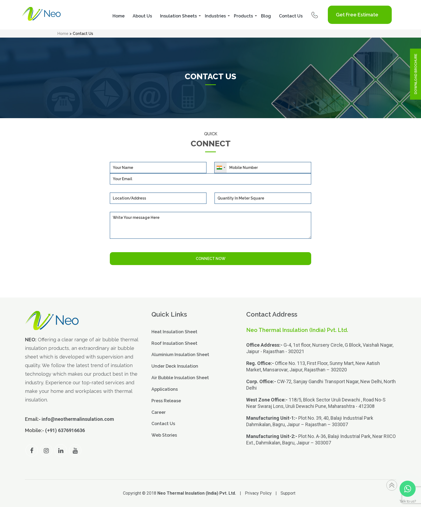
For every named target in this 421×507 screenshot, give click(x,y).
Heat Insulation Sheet (174, 331)
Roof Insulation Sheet (174, 343)
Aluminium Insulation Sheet (180, 354)
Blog (266, 16)
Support (288, 493)
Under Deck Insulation (174, 366)
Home (118, 16)
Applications (164, 389)
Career (158, 412)
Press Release (166, 400)
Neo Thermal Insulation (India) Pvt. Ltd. (196, 493)
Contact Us (291, 16)
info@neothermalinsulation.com (78, 419)
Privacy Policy (258, 493)
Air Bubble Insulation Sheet (180, 377)
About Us (142, 16)
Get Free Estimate (357, 14)
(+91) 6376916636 (65, 430)
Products (243, 16)
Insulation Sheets (178, 16)
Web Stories (164, 435)
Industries (215, 16)
